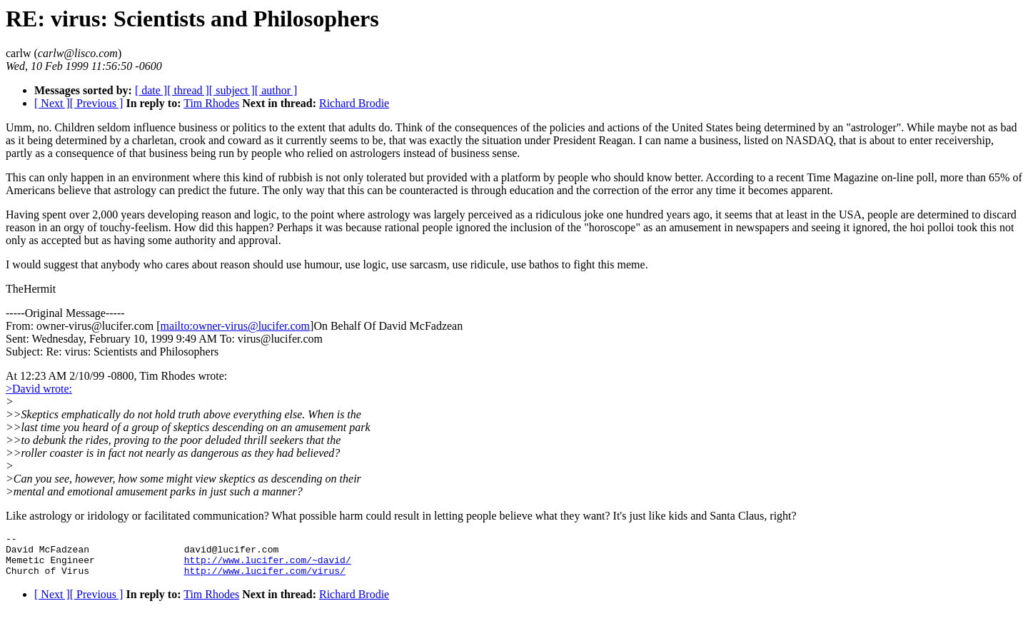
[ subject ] (232, 90)
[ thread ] (188, 90)
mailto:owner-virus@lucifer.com (235, 326)
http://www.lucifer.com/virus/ (265, 578)
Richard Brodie (354, 103)
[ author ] (276, 90)
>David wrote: (39, 389)
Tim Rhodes (211, 103)
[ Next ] (52, 103)
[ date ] (151, 90)
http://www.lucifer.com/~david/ (267, 566)
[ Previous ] (97, 103)
